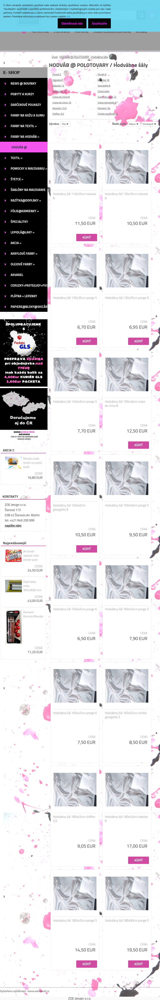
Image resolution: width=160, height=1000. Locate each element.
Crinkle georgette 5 (108, 114)
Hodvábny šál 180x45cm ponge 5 (75, 921)
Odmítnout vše (68, 23)
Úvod (55, 57)
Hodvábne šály (99, 57)
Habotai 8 (57, 80)
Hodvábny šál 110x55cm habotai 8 (74, 196)
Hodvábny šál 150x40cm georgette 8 (69, 507)
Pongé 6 (102, 74)
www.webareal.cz (38, 991)
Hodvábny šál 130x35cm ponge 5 (75, 298)
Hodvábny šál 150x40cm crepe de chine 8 (125, 404)
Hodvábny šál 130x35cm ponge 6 (127, 298)
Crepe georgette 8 (107, 102)
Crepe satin (103, 91)
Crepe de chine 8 (61, 97)
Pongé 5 (56, 74)
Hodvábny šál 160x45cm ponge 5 (127, 609)
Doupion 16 (104, 108)
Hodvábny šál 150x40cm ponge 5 (127, 505)
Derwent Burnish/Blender (33, 614)
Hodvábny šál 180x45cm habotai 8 (126, 819)
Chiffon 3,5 (58, 114)
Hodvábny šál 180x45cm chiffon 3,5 (74, 819)
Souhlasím (98, 23)
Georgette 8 (104, 86)
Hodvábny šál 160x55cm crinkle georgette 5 (126, 715)
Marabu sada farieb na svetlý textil (32, 462)
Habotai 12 (58, 86)
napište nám (13, 525)
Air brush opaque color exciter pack (31, 555)
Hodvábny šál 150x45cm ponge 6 (75, 609)
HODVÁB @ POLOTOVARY (75, 57)
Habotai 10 (103, 80)
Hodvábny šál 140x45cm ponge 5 (75, 402)
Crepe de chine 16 (61, 102)
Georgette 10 (59, 91)
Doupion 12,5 (59, 108)
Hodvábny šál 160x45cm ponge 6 (75, 713)
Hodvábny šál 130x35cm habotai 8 (126, 196)
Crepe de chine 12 (107, 97)
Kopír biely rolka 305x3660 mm (32, 586)
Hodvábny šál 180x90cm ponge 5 (127, 921)
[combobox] (134, 124)
